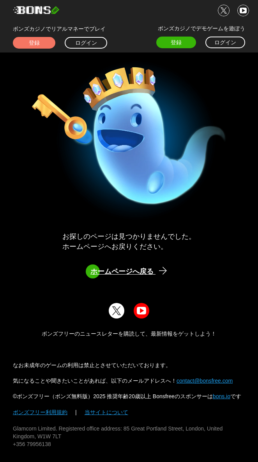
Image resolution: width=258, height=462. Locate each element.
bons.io (221, 396)
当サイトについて (106, 412)
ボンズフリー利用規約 (40, 412)
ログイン (86, 43)
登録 (34, 43)
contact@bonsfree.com (205, 381)
